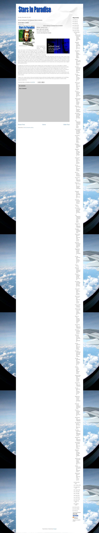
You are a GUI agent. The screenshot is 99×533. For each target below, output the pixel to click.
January (77, 503)
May (76, 495)
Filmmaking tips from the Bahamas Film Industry (77, 445)
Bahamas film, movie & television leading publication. (78, 186)
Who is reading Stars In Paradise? (77, 174)
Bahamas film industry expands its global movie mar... (77, 319)
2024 (75, 19)
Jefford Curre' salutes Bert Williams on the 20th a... (77, 370)
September (77, 487)
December (77, 32)
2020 (75, 21)
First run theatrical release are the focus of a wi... (77, 94)
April (76, 497)
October (77, 485)
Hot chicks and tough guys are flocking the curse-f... (77, 116)
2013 (75, 508)
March (76, 499)
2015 (75, 30)
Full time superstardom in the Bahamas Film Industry (77, 69)
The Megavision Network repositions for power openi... (77, 124)
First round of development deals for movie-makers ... (78, 131)
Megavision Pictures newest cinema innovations (77, 251)
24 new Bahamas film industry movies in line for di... (77, 77)
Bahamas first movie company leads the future (77, 245)
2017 (75, 27)
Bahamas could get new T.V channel (77, 201)
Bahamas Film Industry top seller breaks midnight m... (77, 153)
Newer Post (21, 124)
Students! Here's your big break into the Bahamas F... (77, 46)
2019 (75, 23)
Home (44, 124)
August (76, 489)
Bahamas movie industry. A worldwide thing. (77, 270)
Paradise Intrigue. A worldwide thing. (77, 146)
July (76, 491)
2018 (75, 25)
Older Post (66, 124)
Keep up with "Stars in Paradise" (77, 306)
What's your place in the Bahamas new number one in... (77, 86)
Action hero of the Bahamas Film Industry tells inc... (77, 160)
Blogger (54, 528)
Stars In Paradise (76, 518)
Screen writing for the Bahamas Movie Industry (77, 168)
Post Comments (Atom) (28, 127)
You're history (77, 206)
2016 (75, 28)
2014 (75, 507)
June (76, 493)
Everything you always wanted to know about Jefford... (77, 54)
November (77, 482)
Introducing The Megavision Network (77, 179)
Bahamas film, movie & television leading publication (78, 108)
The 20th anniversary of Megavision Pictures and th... (77, 433)
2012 (75, 510)
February (77, 500)
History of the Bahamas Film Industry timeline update (78, 101)
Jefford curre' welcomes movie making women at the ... (77, 37)
